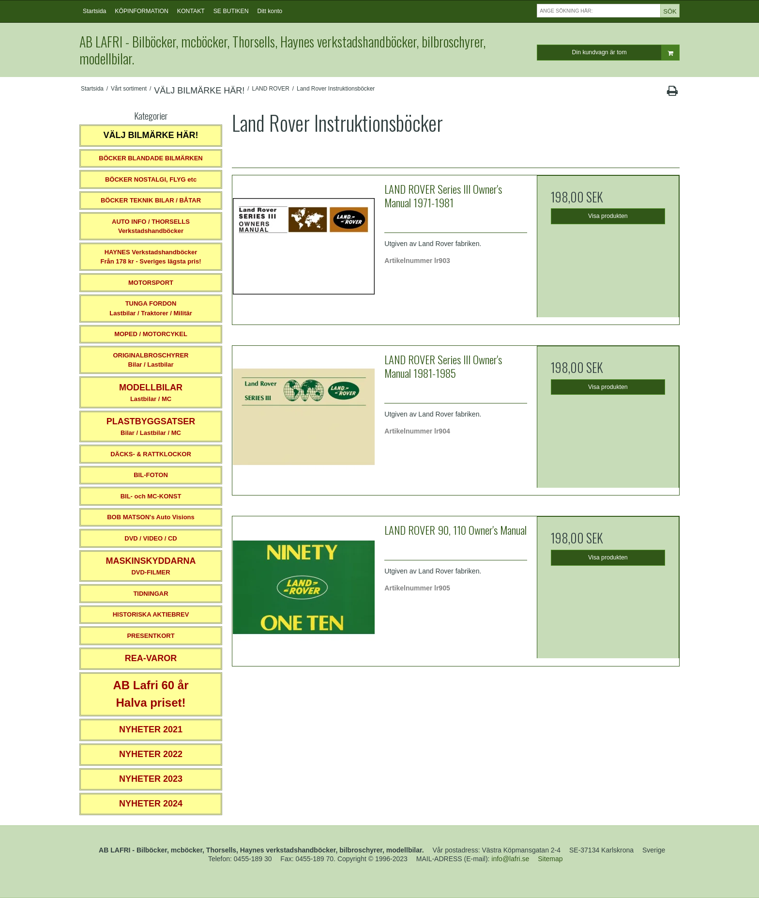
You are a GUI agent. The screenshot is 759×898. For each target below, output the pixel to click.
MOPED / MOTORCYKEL (150, 334)
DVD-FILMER (151, 566)
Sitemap (550, 859)
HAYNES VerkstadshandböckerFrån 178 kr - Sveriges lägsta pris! (150, 256)
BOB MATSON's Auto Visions (151, 517)
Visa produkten (608, 216)
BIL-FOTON (151, 475)
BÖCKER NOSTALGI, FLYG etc (151, 179)
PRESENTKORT (150, 635)
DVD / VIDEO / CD (150, 538)
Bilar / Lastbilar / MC (151, 426)
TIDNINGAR (150, 593)
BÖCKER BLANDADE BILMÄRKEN (151, 158)
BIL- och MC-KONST (151, 496)
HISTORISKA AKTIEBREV (151, 614)
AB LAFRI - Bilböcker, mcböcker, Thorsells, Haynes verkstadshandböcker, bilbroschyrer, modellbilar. (282, 50)
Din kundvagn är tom (625, 52)
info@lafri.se (510, 859)
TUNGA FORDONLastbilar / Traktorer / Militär (150, 308)
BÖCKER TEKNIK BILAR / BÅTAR (151, 200)
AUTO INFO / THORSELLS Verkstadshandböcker (151, 226)
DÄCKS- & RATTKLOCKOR (150, 454)
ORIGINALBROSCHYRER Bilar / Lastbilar (150, 360)
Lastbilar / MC (150, 393)
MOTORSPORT (150, 282)
